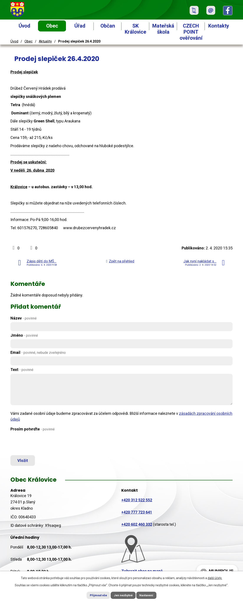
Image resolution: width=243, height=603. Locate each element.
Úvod (24, 26)
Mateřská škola (163, 29)
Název (23, 318)
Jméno (24, 335)
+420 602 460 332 (136, 526)
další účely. (215, 577)
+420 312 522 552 (136, 501)
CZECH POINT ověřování (191, 32)
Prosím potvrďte (32, 429)
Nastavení (150, 595)
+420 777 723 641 (136, 514)
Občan (107, 26)
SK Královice (135, 29)
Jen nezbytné (123, 595)
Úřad (79, 26)
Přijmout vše (95, 595)
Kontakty (218, 26)
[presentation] (43, 443)
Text (21, 369)
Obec (52, 26)
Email (38, 352)
